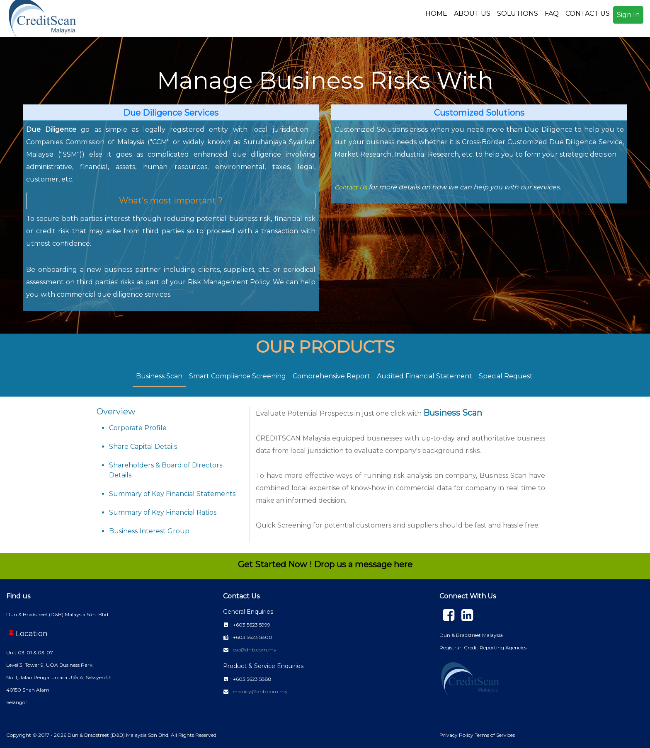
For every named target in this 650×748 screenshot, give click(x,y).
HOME (436, 13)
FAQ (552, 13)
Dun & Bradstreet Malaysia (471, 635)
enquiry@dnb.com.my (260, 691)
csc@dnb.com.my (254, 649)
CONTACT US (587, 13)
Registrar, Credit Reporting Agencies (482, 647)
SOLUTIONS (517, 13)
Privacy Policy (457, 735)
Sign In (628, 15)
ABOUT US (472, 13)
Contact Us (351, 187)
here (403, 564)
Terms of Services (495, 735)
